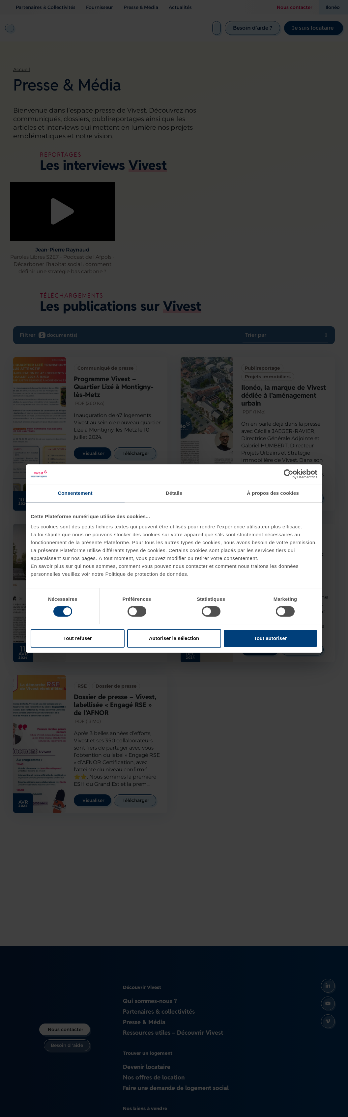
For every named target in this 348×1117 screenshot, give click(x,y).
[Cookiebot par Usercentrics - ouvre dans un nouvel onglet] (288, 474)
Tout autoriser (270, 638)
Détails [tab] (174, 493)
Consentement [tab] (75, 493)
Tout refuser (77, 638)
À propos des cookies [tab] (273, 493)
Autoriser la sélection (174, 638)
